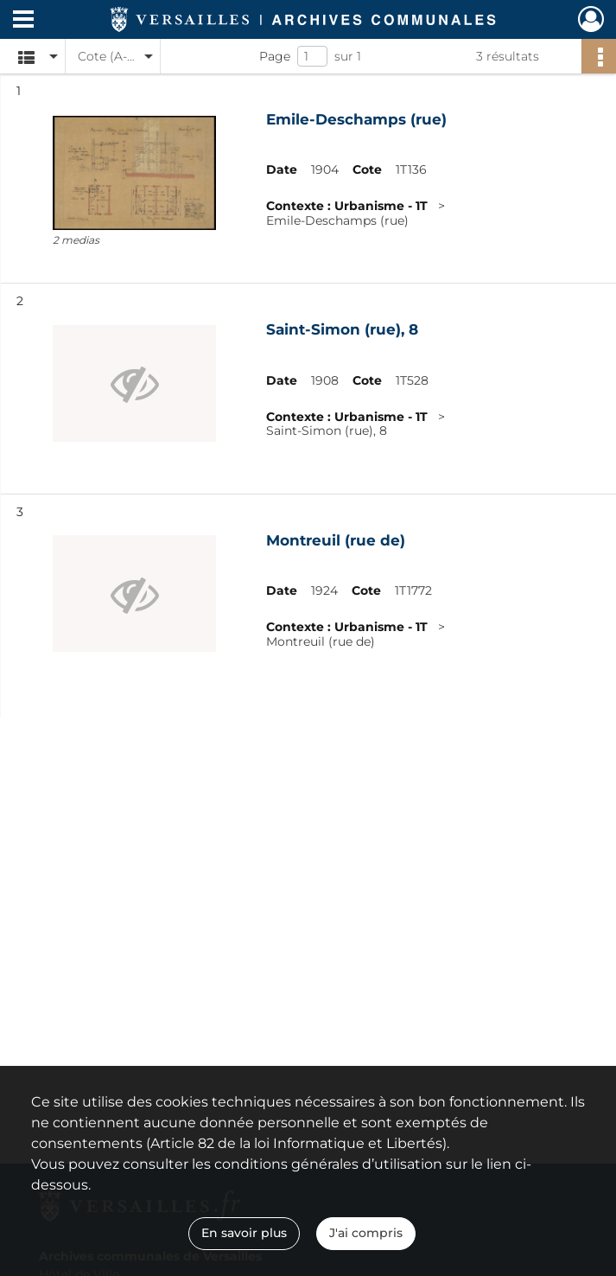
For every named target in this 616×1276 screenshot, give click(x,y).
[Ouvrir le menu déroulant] (23, 20)
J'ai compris (366, 1233)
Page (274, 56)
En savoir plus (244, 1233)
